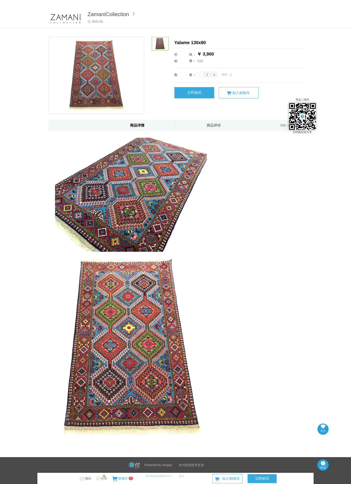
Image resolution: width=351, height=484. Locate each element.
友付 (181, 476)
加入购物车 (238, 93)
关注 (323, 428)
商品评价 (214, 125)
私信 (323, 465)
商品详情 (137, 125)
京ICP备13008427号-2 (158, 476)
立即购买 (194, 93)
